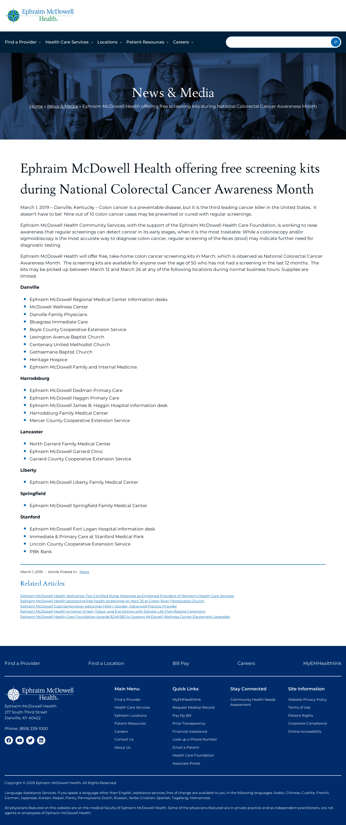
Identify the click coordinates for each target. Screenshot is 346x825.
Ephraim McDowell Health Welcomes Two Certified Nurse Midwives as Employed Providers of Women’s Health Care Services (127, 596)
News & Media (62, 106)
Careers (181, 42)
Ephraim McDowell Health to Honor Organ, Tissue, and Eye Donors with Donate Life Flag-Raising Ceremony (112, 611)
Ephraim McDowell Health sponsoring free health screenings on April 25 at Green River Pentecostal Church (112, 601)
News (84, 572)
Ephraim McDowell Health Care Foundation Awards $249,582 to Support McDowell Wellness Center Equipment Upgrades (125, 616)
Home (36, 106)
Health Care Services (67, 42)
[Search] (335, 42)
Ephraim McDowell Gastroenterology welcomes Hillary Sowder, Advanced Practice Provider (98, 606)
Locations (107, 42)
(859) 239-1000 (33, 728)
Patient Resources (145, 42)
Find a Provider (21, 42)
